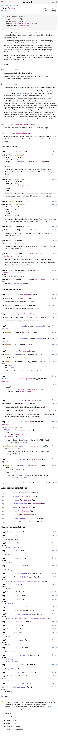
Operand (27, 2)
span (11, 280)
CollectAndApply (21, 573)
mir (12, 5)
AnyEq (13, 543)
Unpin (15, 514)
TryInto (17, 648)
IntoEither (15, 607)
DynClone (14, 584)
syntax (16, 5)
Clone (16, 295)
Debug (16, 314)
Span (13, 164)
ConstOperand (24, 23)
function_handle (16, 155)
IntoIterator (21, 162)
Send (15, 507)
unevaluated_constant (18, 179)
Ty (11, 209)
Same (12, 629)
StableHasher (25, 391)
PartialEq (18, 400)
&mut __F (19, 434)
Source (3, 11)
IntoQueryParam (17, 610)
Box (16, 23)
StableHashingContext (24, 379)
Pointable (15, 625)
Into (16, 599)
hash (7, 354)
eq (6, 404)
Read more (30, 301)
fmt (6, 317)
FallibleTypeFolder (10, 430)
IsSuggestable (23, 614)
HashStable (7, 379)
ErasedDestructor (18, 687)
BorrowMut (15, 558)
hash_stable (10, 385)
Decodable (40, 326)
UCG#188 (19, 93)
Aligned (14, 532)
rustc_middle (5, 5)
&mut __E (32, 344)
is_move (12, 201)
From (12, 592)
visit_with (9, 465)
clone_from (9, 305)
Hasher (17, 354)
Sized (10, 276)
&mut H (41, 362)
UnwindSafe (19, 522)
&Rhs (23, 411)
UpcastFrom (11, 669)
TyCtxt (13, 157)
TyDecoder (23, 326)
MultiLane (11, 680)
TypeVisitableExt (22, 655)
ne (6, 411)
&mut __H (38, 354)
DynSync (16, 496)
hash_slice (9, 362)
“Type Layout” (47, 707)
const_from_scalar (17, 204)
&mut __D (25, 332)
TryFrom (17, 640)
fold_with (9, 446)
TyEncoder (23, 338)
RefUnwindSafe (20, 504)
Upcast (20, 665)
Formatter (29, 317)
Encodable (40, 338)
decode (8, 332)
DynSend (16, 493)
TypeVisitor (25, 465)
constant (12, 241)
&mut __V (20, 470)
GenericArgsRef (8, 256)
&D (34, 270)
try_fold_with (11, 428)
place (11, 230)
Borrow (13, 551)
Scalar (13, 211)
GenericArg (39, 162)
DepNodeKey (22, 577)
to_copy (12, 226)
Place (13, 19)
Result (44, 317)
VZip (16, 676)
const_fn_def (14, 254)
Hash (16, 351)
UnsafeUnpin (19, 518)
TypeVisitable (20, 459)
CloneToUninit (17, 566)
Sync (15, 511)
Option (26, 230)
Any (12, 535)
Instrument (15, 596)
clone (7, 298)
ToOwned (14, 632)
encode (8, 344)
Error (26, 437)
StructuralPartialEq (22, 483)
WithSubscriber (17, 683)
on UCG (20, 37)
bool (27, 201)
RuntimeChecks (25, 25)
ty (10, 270)
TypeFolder (23, 446)
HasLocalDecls (19, 276)
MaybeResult (16, 622)
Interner (10, 659)
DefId (16, 159)
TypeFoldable (20, 422)
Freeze (16, 500)
